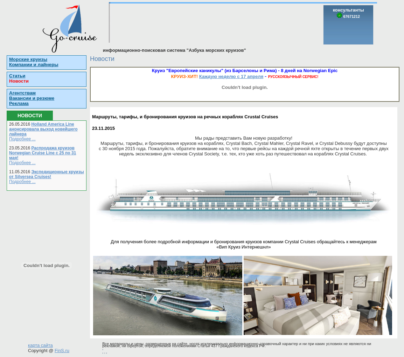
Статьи (17, 75)
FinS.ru (62, 350)
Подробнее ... (22, 138)
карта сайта (40, 345)
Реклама (19, 103)
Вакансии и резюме (31, 98)
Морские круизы (28, 59)
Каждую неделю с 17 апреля (231, 76)
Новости (19, 81)
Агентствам (22, 93)
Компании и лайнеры (33, 64)
